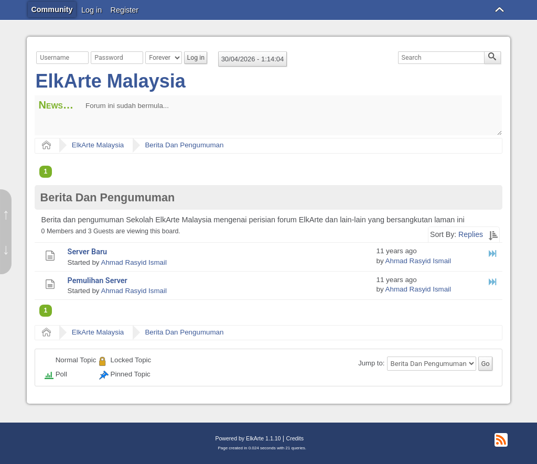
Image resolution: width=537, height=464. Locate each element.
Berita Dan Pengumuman (184, 145)
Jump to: (371, 364)
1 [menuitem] (46, 171)
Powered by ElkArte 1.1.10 (248, 438)
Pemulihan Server (97, 280)
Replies (470, 234)
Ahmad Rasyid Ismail (133, 262)
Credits (295, 438)
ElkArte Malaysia (111, 81)
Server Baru (88, 251)
